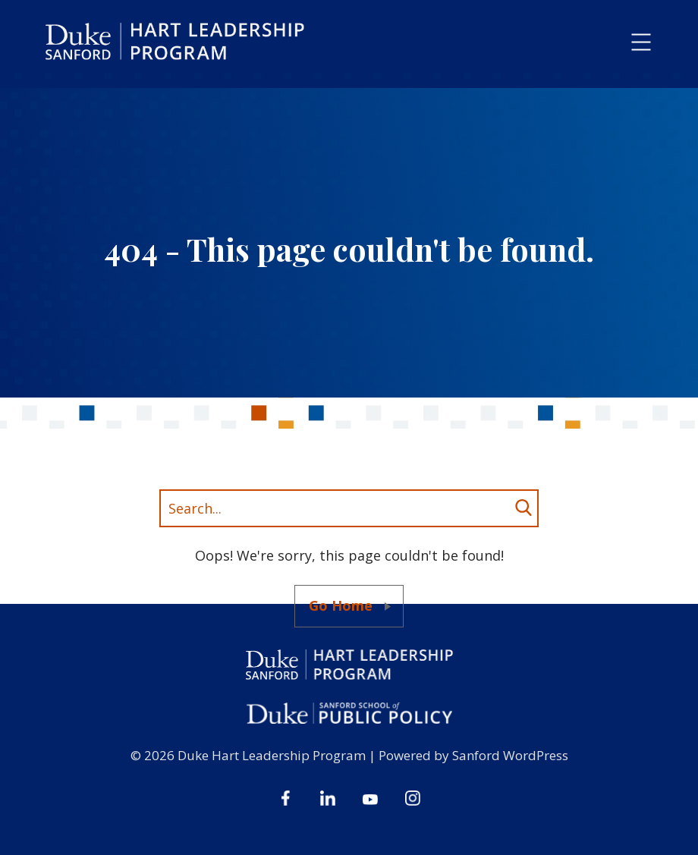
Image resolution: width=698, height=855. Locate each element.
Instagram (412, 798)
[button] (641, 42)
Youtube (370, 798)
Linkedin (327, 798)
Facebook (285, 798)
